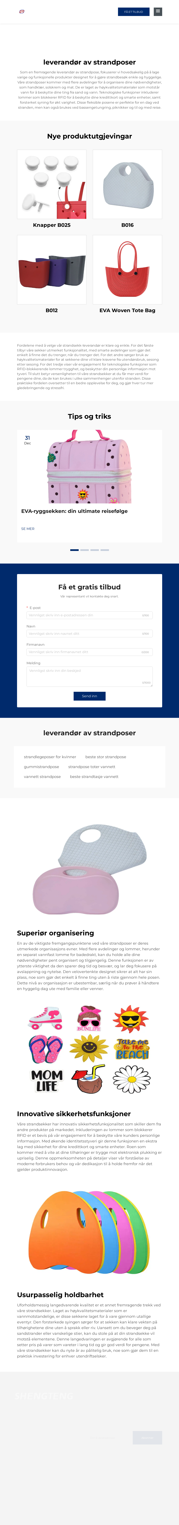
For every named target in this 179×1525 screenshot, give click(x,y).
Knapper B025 (51, 225)
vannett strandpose (42, 776)
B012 (52, 310)
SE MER (27, 529)
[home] (22, 11)
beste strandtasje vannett (94, 776)
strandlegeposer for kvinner (50, 757)
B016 (127, 225)
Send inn (89, 696)
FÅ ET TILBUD (133, 11)
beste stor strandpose (105, 757)
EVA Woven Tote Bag (127, 310)
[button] (74, 550)
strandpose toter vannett (91, 766)
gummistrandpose (41, 766)
